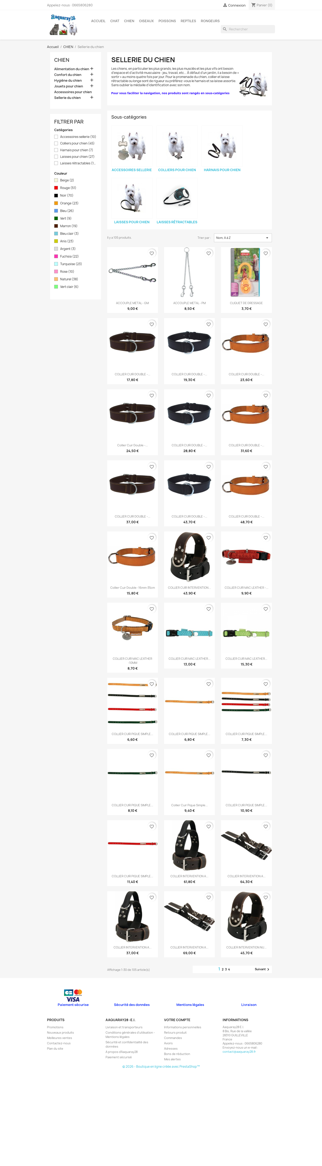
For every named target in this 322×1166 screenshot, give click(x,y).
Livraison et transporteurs (124, 1027)
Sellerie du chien (67, 98)
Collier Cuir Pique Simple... (189, 805)
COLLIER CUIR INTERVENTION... (189, 588)
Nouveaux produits (60, 1032)
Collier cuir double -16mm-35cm (132, 588)
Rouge (68, 188)
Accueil (98, 21)
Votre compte (177, 1020)
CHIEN (129, 21)
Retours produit (175, 1032)
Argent (68, 249)
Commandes (173, 1038)
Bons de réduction (177, 1054)
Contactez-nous (59, 1043)
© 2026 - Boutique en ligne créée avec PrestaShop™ (161, 1066)
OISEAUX (146, 21)
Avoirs (168, 1043)
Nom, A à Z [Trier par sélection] (243, 237)
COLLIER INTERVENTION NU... (246, 947)
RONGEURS (210, 21)
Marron (69, 226)
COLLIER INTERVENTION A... (189, 876)
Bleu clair (69, 234)
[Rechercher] (248, 29)
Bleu (67, 211)
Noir (67, 196)
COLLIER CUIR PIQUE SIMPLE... (132, 734)
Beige (67, 180)
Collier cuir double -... (132, 445)
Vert (66, 218)
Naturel (69, 279)
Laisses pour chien (77, 157)
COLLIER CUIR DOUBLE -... (132, 374)
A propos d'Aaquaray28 (122, 1052)
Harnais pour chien (76, 150)
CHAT (114, 21)
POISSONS (167, 21)
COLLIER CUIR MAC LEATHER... (189, 659)
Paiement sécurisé (119, 1057)
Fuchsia (69, 256)
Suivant (263, 969)
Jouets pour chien (68, 86)
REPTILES (188, 21)
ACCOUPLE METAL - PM (189, 303)
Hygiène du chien (68, 80)
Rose (67, 272)
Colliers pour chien (77, 143)
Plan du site (55, 1048)
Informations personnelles (182, 1027)
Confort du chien (67, 75)
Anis (67, 241)
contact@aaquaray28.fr (239, 1052)
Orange (69, 203)
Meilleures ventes (59, 1038)
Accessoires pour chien (73, 92)
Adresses (171, 1048)
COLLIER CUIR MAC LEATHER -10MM (132, 661)
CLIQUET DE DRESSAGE (246, 303)
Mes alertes (172, 1059)
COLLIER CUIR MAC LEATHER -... (246, 588)
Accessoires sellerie (78, 137)
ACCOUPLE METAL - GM (132, 303)
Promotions (55, 1027)
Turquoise (71, 264)
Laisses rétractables (78, 163)
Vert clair (69, 287)
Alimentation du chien (71, 69)
